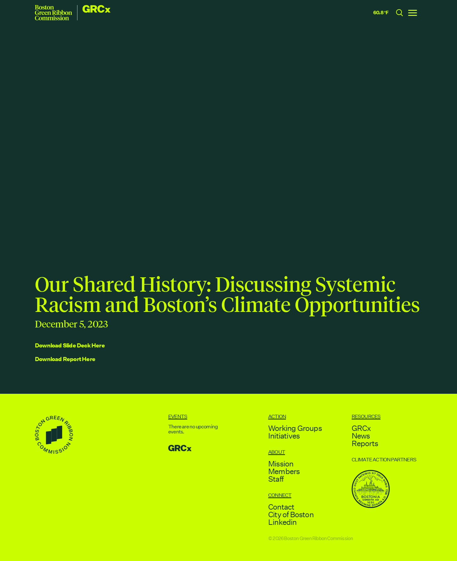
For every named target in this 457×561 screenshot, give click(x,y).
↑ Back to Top (409, 538)
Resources (366, 416)
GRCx (361, 428)
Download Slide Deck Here (70, 345)
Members (284, 471)
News (361, 435)
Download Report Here (65, 359)
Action (277, 416)
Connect (279, 495)
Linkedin (282, 522)
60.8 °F (380, 13)
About (276, 452)
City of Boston (291, 514)
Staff (275, 478)
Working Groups (295, 428)
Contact (281, 506)
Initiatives (284, 435)
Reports (365, 443)
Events (177, 416)
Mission (280, 463)
